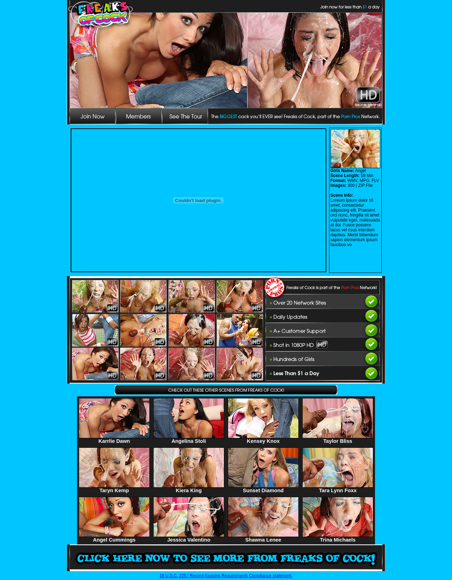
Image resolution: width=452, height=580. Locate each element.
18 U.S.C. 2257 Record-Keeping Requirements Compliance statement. (226, 575)
